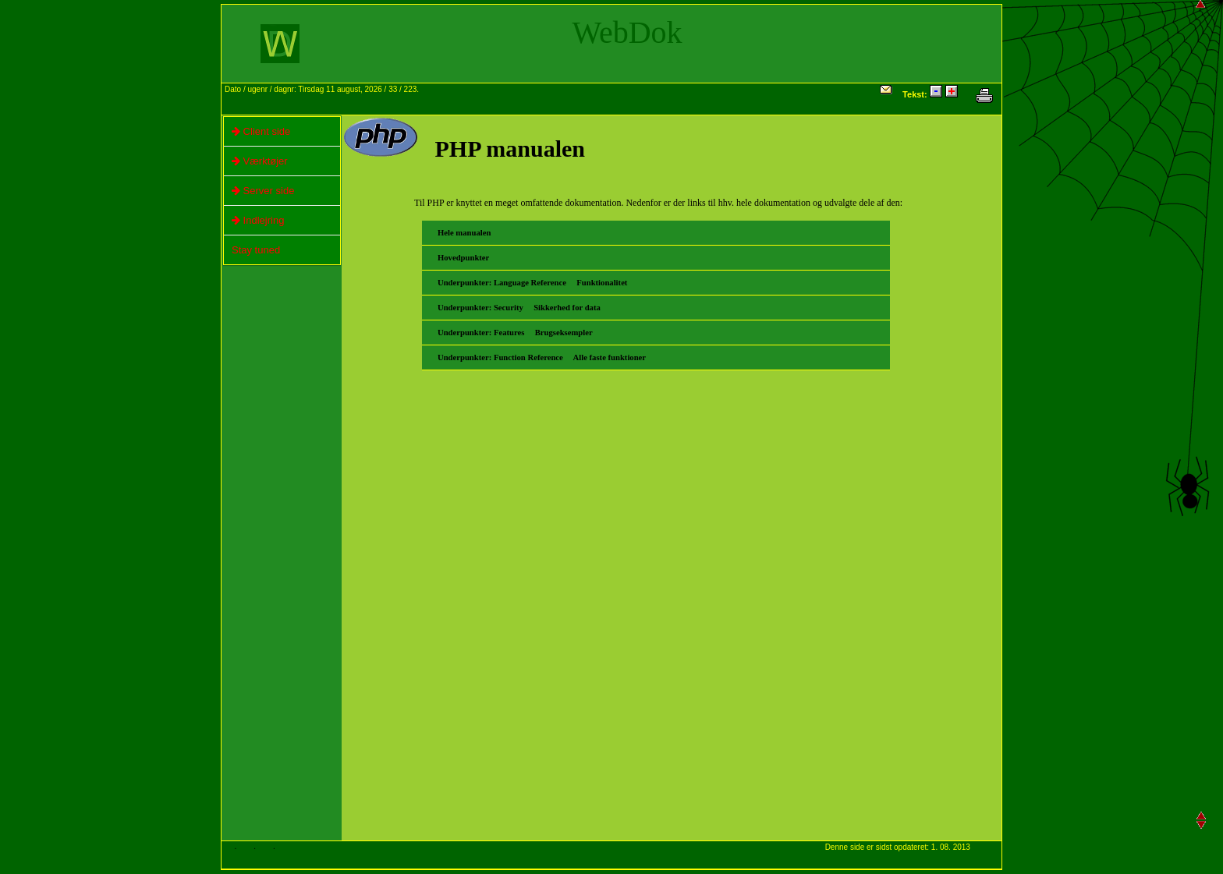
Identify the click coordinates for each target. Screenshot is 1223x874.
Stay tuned (256, 250)
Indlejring (254, 220)
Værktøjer (256, 161)
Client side (257, 132)
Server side (259, 191)
